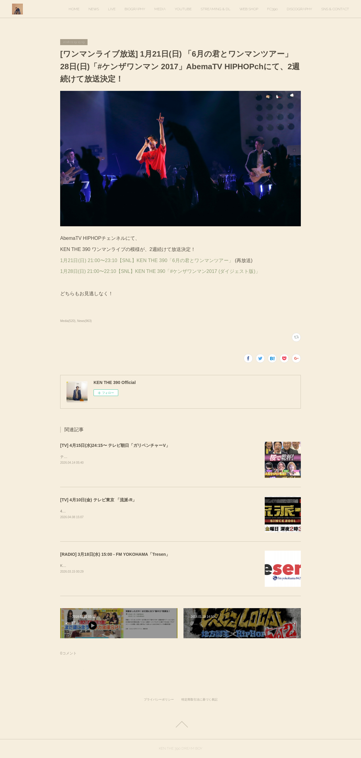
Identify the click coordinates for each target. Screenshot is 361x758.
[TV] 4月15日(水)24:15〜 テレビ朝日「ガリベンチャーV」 (115, 445)
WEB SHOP (248, 9)
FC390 (272, 9)
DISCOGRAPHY (299, 9)
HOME (74, 9)
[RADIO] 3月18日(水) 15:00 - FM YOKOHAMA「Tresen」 (115, 554)
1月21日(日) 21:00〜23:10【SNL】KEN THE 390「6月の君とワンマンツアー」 (147, 260)
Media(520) (68, 321)
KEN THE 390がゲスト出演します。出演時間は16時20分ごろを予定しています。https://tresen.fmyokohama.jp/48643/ (155, 566)
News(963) (84, 321)
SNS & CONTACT (335, 9)
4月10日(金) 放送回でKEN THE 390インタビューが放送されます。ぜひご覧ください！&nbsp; (136, 511)
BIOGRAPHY (135, 9)
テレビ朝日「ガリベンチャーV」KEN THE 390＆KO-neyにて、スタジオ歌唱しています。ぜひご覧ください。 (149, 457)
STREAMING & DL (215, 9)
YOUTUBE (183, 9)
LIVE (112, 9)
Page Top (180, 724)
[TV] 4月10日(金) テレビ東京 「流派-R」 (98, 499)
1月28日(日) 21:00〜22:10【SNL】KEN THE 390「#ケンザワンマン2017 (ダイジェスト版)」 (160, 271)
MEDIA (160, 9)
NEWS (93, 9)
